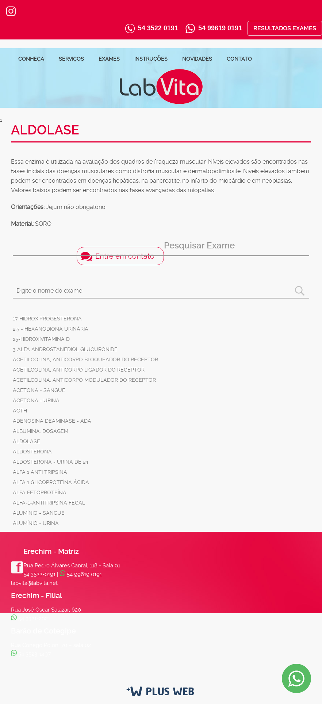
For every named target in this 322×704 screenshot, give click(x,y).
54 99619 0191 (220, 28)
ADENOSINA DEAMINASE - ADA (52, 421)
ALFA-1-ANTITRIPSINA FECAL (49, 503)
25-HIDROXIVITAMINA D (41, 339)
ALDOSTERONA (32, 451)
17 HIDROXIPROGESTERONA (47, 318)
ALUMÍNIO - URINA (36, 523)
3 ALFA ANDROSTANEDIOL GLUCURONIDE (65, 349)
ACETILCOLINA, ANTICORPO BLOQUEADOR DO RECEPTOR (85, 359)
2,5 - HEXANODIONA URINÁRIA (50, 329)
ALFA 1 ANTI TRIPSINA (40, 472)
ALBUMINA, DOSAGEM (40, 431)
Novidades (197, 59)
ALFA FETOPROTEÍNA (39, 492)
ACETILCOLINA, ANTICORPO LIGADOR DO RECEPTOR (79, 370)
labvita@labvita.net (34, 583)
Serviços (71, 59)
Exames (109, 59)
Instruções (151, 59)
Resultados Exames (284, 28)
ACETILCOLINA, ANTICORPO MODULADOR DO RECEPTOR (84, 380)
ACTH (20, 411)
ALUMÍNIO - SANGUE (39, 513)
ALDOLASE (26, 441)
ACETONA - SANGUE (39, 390)
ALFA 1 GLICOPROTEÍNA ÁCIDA (51, 482)
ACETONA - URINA (36, 400)
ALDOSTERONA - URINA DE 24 (50, 462)
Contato (239, 59)
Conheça (31, 59)
